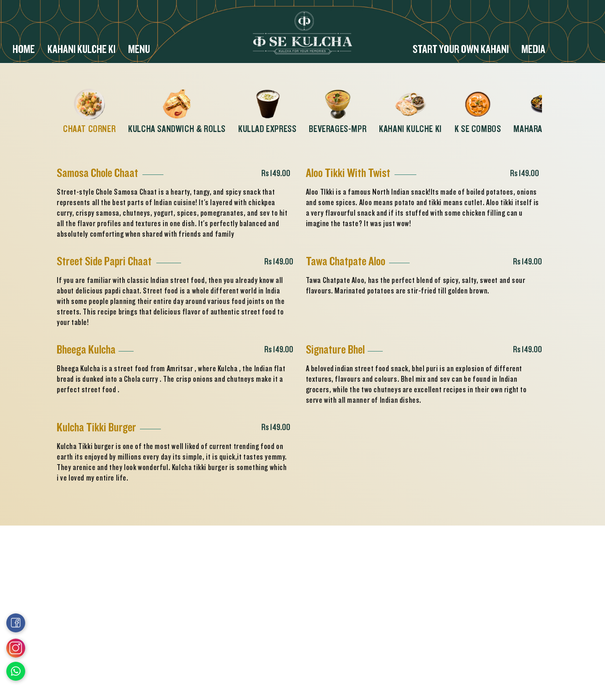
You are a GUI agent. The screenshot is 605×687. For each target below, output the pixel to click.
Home (24, 50)
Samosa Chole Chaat (97, 173)
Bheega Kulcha (86, 350)
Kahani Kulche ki (81, 50)
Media (533, 50)
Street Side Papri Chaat (104, 261)
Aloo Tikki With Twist (348, 173)
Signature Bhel (335, 350)
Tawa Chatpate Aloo (345, 261)
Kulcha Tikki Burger (96, 427)
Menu (139, 50)
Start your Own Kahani (461, 50)
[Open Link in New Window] (15, 671)
